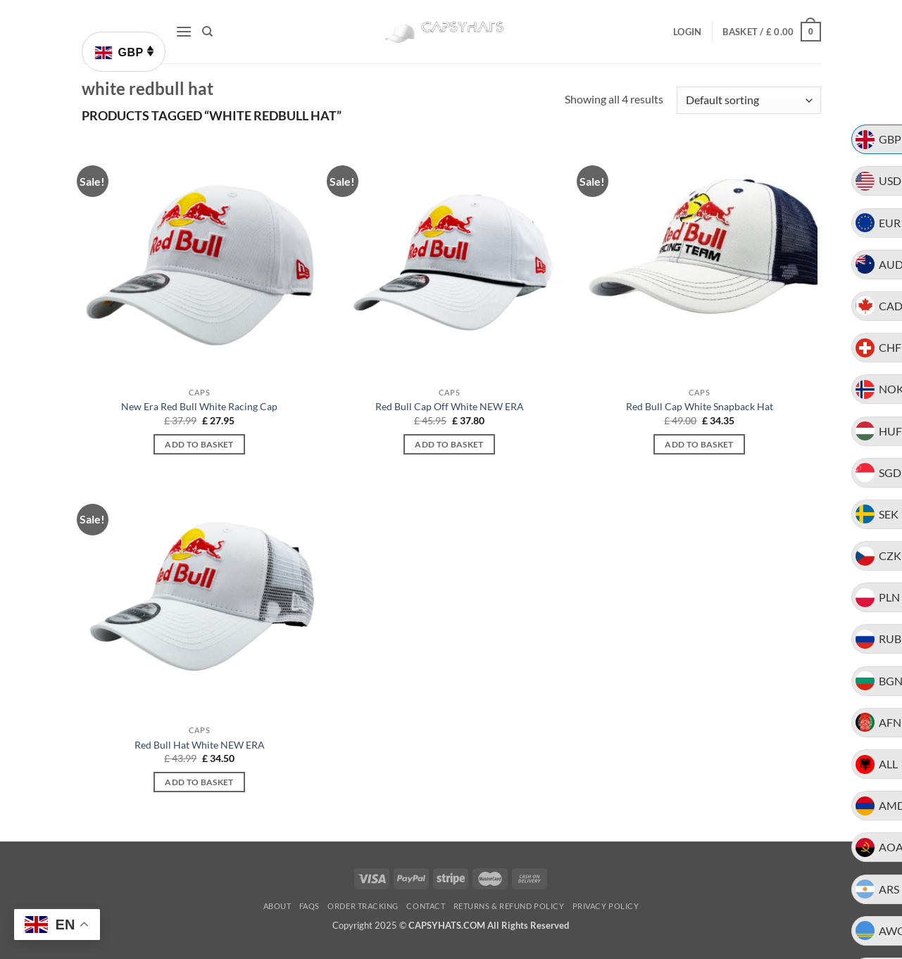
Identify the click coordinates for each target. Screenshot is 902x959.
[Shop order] (748, 100)
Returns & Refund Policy (509, 905)
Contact (425, 905)
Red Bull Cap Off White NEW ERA (449, 406)
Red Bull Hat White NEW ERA (199, 745)
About (277, 905)
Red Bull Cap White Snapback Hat (699, 406)
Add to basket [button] (199, 444)
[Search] (207, 31)
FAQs (309, 905)
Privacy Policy (605, 905)
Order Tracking (363, 905)
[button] (183, 31)
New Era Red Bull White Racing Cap (199, 406)
